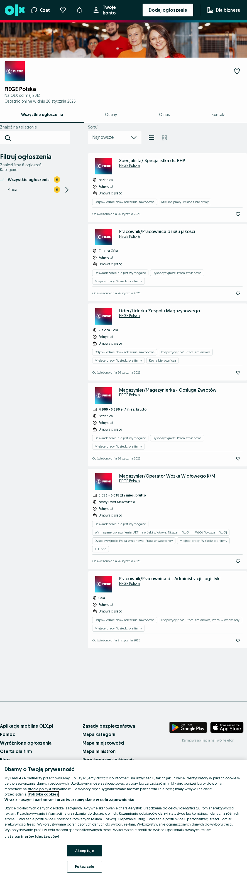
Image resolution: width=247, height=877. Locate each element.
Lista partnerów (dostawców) (31, 836)
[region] (123, 818)
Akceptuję (84, 850)
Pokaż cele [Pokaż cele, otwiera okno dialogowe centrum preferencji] (84, 866)
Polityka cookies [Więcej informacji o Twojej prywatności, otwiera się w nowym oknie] (43, 794)
